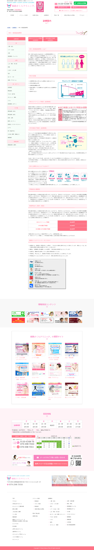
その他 (68, 511)
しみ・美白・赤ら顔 (12, 63)
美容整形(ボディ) (71, 508)
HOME (12, 15)
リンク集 (14, 514)
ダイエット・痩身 (12, 97)
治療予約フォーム (16, 531)
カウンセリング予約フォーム (19, 534)
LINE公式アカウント (17, 503)
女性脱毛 (10, 87)
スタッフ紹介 (38, 503)
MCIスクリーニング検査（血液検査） (35, 39)
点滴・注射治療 (70, 501)
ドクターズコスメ (71, 514)
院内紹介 (37, 506)
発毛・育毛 (69, 503)
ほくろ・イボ (11, 76)
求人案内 (14, 526)
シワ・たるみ (11, 49)
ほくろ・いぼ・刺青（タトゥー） (58, 514)
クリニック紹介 (24, 15)
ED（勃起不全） (11, 130)
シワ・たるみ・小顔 (54, 509)
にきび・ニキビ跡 (12, 70)
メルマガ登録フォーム (17, 536)
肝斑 (9, 67)
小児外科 (69, 522)
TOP (13, 498)
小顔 (9, 53)
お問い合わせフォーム (17, 529)
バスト (9, 100)
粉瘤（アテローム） (12, 80)
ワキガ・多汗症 (11, 94)
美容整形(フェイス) (71, 506)
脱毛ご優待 (15, 509)
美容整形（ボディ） (12, 103)
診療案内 (46, 15)
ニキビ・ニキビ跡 (54, 503)
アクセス (82, 15)
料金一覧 (56, 15)
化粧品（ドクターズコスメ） (14, 124)
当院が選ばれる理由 (69, 15)
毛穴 (9, 73)
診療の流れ (36, 15)
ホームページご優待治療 (18, 506)
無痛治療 (14, 516)
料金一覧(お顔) (36, 513)
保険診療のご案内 (12, 144)
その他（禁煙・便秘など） (14, 134)
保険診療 (69, 519)
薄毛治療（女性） (12, 114)
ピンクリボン (15, 523)
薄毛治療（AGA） (12, 111)
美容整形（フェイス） (13, 56)
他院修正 (10, 137)
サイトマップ (15, 539)
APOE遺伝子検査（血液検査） (50, 39)
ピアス (9, 127)
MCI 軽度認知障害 (71, 524)
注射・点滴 (10, 117)
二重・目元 (10, 46)
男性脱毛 (10, 90)
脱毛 (51, 522)
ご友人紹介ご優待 (16, 511)
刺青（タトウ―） (12, 121)
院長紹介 (37, 501)
